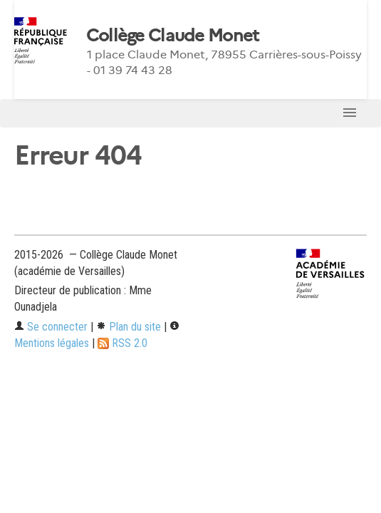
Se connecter (51, 326)
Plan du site (128, 326)
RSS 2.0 (122, 343)
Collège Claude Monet (172, 35)
